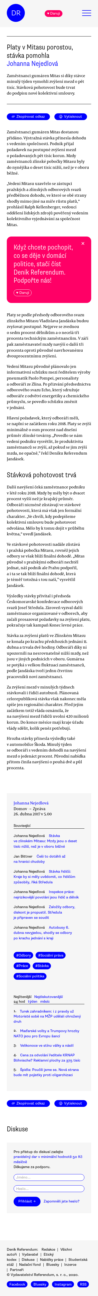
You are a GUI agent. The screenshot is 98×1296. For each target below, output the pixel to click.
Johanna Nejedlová (32, 63)
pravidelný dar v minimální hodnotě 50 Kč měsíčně (48, 1159)
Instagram (63, 1284)
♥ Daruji (53, 13)
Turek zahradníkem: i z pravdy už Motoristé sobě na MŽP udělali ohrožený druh (47, 1016)
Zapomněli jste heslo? (61, 1201)
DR (16, 13)
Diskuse (28, 1259)
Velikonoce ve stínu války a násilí (46, 1045)
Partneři (17, 1270)
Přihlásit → (27, 1201)
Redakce (48, 1249)
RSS (83, 1284)
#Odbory (23, 955)
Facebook (17, 1284)
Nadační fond (30, 1264)
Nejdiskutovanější (48, 997)
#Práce (22, 966)
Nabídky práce (51, 1259)
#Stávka (42, 966)
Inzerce (70, 1264)
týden (32, 1001)
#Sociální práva (50, 955)
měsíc (45, 1001)
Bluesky (52, 1264)
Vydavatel (30, 1254)
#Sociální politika (30, 976)
